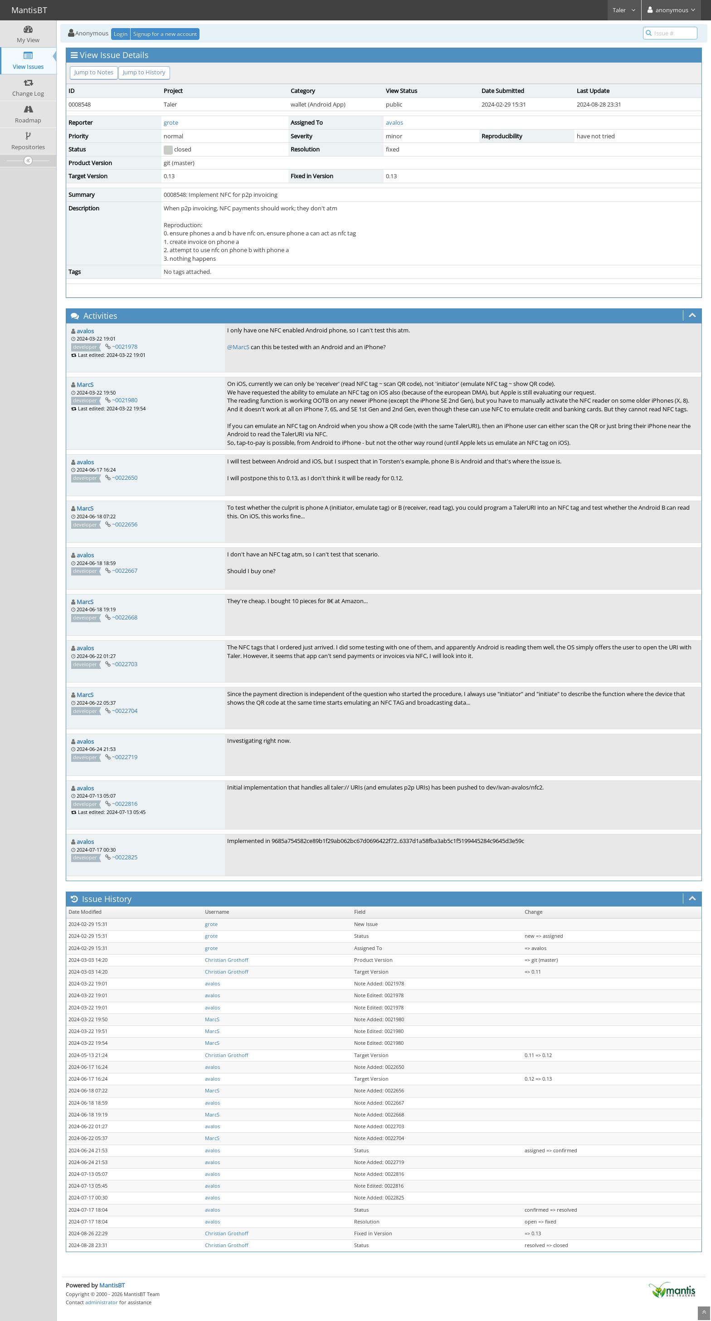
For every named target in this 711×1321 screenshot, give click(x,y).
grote (171, 122)
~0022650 (124, 477)
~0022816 (124, 803)
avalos (394, 122)
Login (120, 34)
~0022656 (124, 524)
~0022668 (124, 617)
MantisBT (112, 1285)
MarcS (85, 384)
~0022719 (124, 757)
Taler (624, 10)
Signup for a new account (165, 34)
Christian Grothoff (226, 960)
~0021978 (124, 346)
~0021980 (124, 400)
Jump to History (144, 72)
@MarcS (238, 347)
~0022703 (124, 664)
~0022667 (124, 570)
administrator (101, 1302)
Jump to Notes (93, 72)
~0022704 (124, 711)
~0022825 (124, 857)
